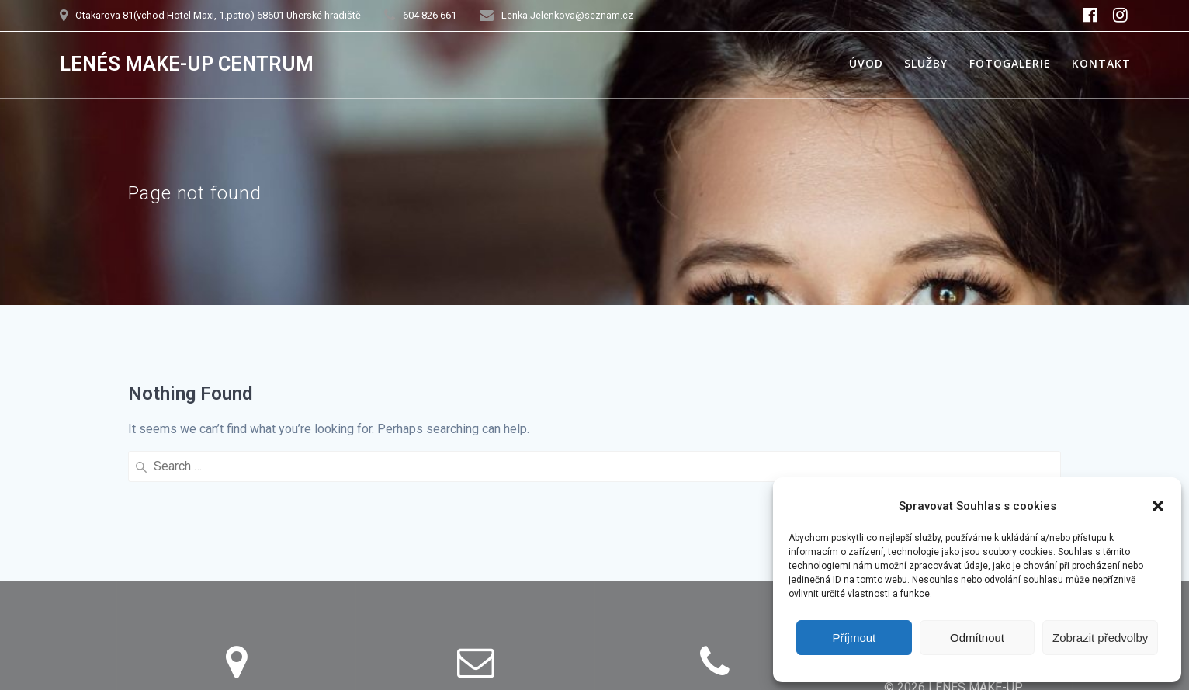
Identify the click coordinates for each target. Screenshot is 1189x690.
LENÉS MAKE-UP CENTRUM (187, 64)
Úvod (866, 63)
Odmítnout (977, 637)
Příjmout (853, 637)
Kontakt (1101, 63)
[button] (1158, 506)
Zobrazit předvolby (1100, 637)
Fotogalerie (1010, 63)
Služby (926, 63)
